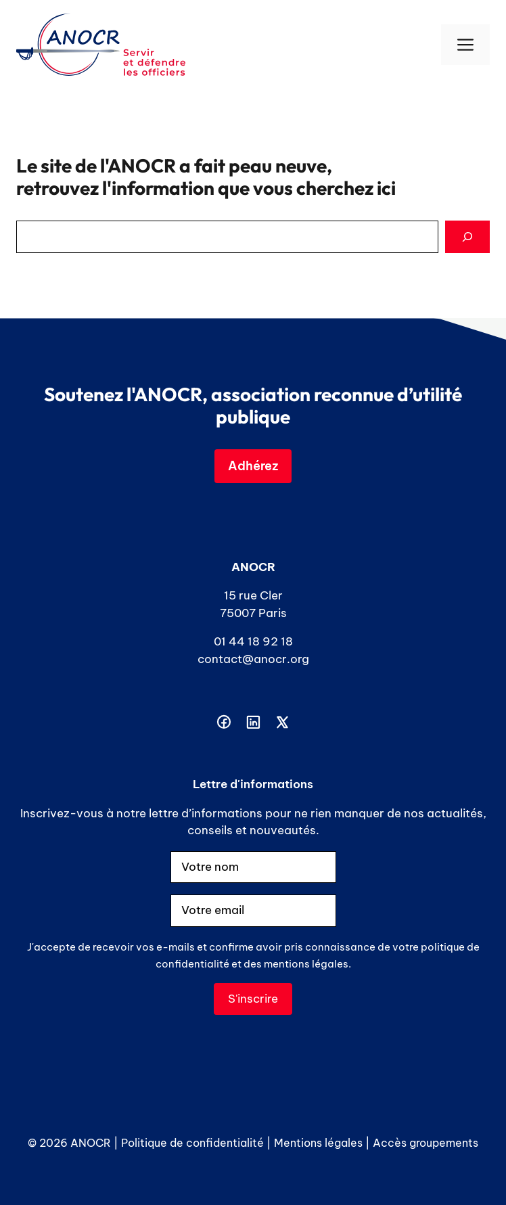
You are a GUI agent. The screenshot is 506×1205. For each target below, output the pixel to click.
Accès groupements (425, 1143)
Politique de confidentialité (192, 1143)
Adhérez (253, 466)
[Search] (467, 237)
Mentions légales (318, 1143)
